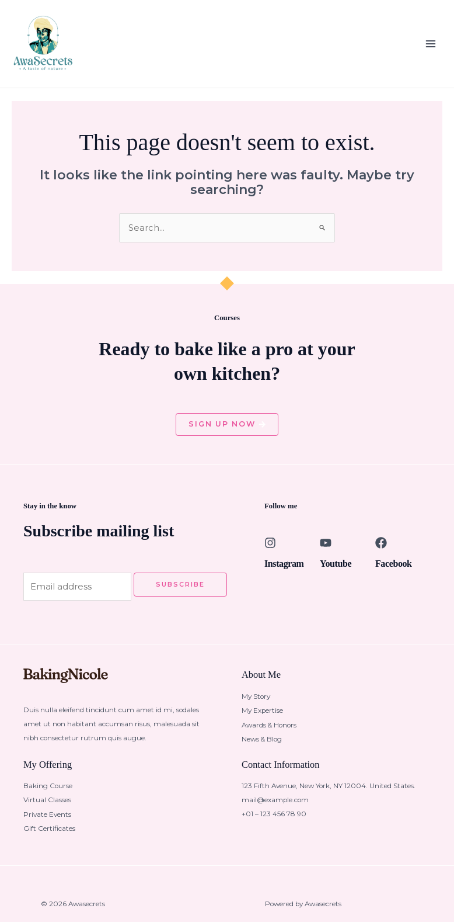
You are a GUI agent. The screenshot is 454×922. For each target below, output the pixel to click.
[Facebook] (381, 550)
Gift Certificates (49, 835)
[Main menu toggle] (430, 46)
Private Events (47, 821)
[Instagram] (270, 550)
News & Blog (262, 745)
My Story (256, 703)
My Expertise (262, 717)
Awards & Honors (269, 731)
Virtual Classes (47, 807)
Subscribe (180, 591)
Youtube (335, 571)
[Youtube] (325, 550)
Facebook (393, 571)
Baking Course (47, 793)
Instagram (284, 571)
